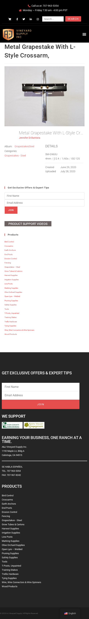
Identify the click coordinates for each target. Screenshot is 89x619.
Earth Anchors (10, 250)
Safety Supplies (10, 305)
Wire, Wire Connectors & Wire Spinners (19, 330)
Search (73, 18)
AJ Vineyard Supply (14, 613)
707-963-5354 (51, 5)
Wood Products (10, 334)
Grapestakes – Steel (12, 267)
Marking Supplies (11, 288)
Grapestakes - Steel (15, 155)
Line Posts (8, 284)
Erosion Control (10, 258)
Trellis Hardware (10, 321)
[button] (84, 34)
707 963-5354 (14, 471)
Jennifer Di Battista (29, 137)
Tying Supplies (10, 326)
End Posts (8, 254)
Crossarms (8, 246)
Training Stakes (10, 317)
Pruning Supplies (11, 300)
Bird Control (9, 242)
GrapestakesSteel (24, 146)
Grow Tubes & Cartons (13, 271)
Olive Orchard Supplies (13, 292)
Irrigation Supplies (11, 279)
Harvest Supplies (11, 275)
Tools (6, 309)
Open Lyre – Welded (12, 296)
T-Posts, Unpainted (11, 313)
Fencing (7, 263)
